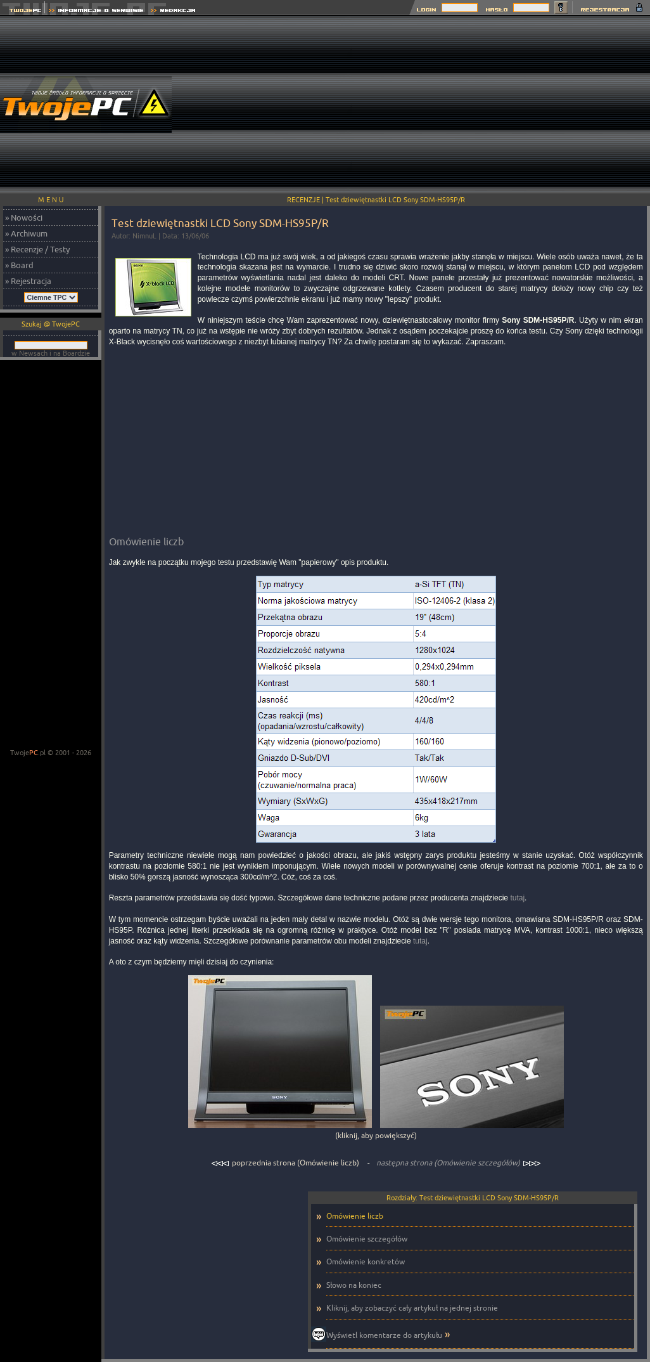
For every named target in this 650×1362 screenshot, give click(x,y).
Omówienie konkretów (365, 1261)
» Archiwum (26, 233)
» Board (19, 265)
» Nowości (23, 217)
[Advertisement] (501, 104)
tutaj (517, 897)
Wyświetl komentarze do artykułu (384, 1335)
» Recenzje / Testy (37, 249)
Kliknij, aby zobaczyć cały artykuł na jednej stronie (412, 1308)
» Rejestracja (28, 280)
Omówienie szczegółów (366, 1239)
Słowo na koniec (353, 1285)
